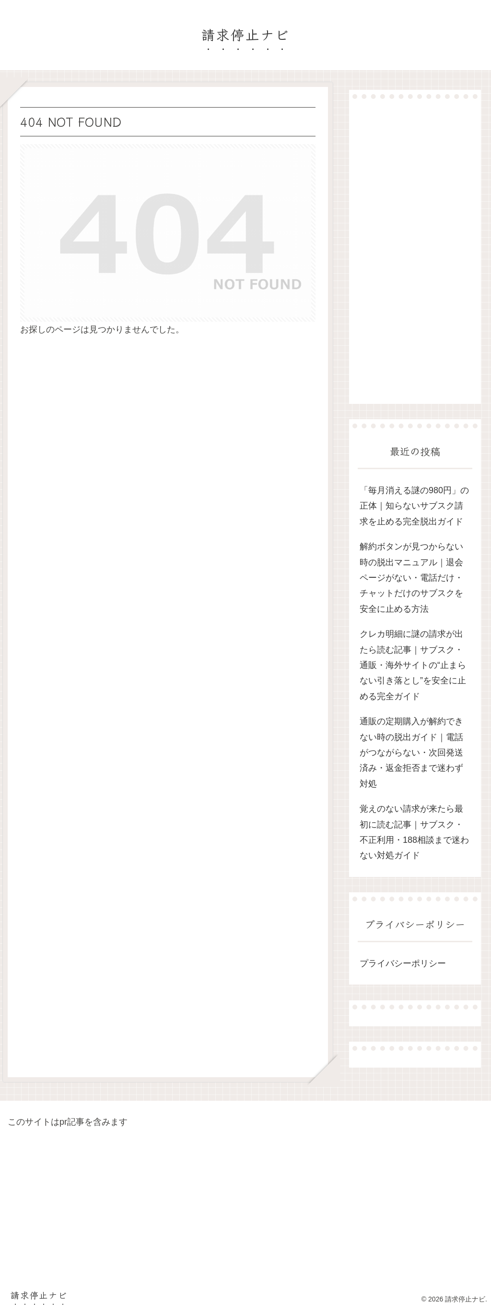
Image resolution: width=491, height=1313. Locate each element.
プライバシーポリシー (403, 963)
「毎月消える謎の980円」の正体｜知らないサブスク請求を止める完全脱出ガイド (414, 506)
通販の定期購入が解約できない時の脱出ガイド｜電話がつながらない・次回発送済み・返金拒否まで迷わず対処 (411, 753)
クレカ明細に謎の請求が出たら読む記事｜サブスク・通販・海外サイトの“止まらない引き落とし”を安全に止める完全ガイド (413, 665)
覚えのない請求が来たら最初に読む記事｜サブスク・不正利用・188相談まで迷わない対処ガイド (414, 832)
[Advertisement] (415, 251)
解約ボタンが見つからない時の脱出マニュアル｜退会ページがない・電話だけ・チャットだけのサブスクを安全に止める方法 (411, 578)
